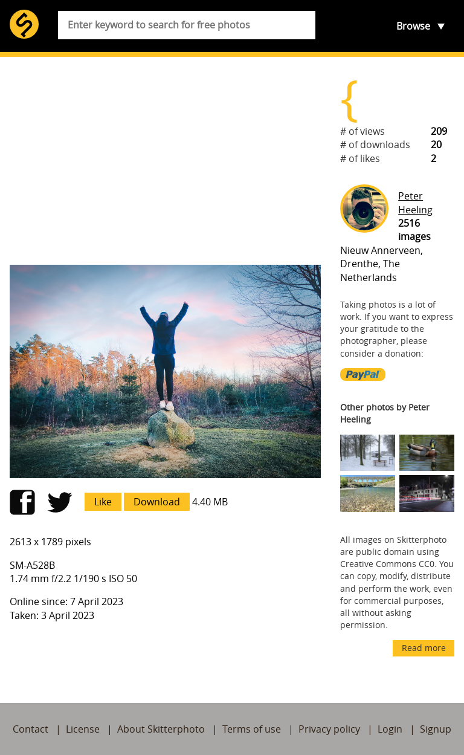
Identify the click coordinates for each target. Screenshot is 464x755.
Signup (435, 729)
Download (157, 501)
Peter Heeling (415, 202)
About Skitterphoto (161, 729)
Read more (424, 647)
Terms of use (251, 729)
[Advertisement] (165, 160)
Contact (30, 729)
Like (103, 501)
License (83, 729)
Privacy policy (329, 729)
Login (390, 729)
